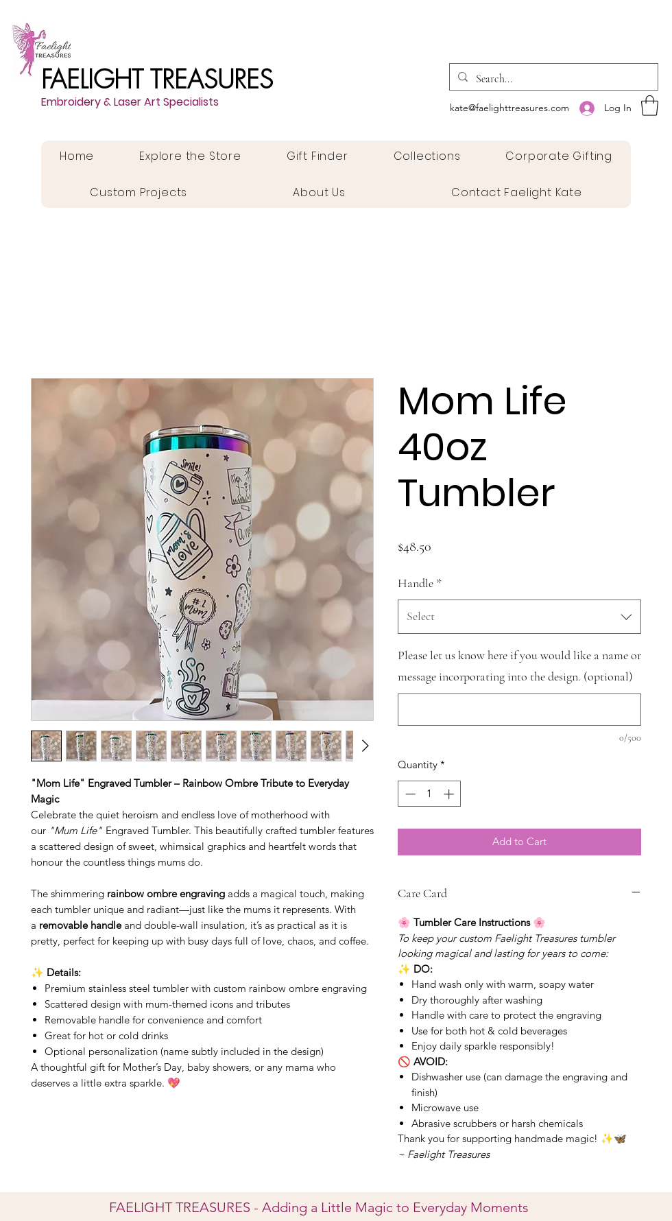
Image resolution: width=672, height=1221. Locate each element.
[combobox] (519, 617)
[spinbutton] (429, 794)
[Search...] (552, 79)
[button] (649, 105)
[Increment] (450, 794)
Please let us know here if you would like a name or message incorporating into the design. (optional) (519, 666)
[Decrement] (409, 794)
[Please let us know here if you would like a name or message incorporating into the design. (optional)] (519, 710)
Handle (420, 583)
